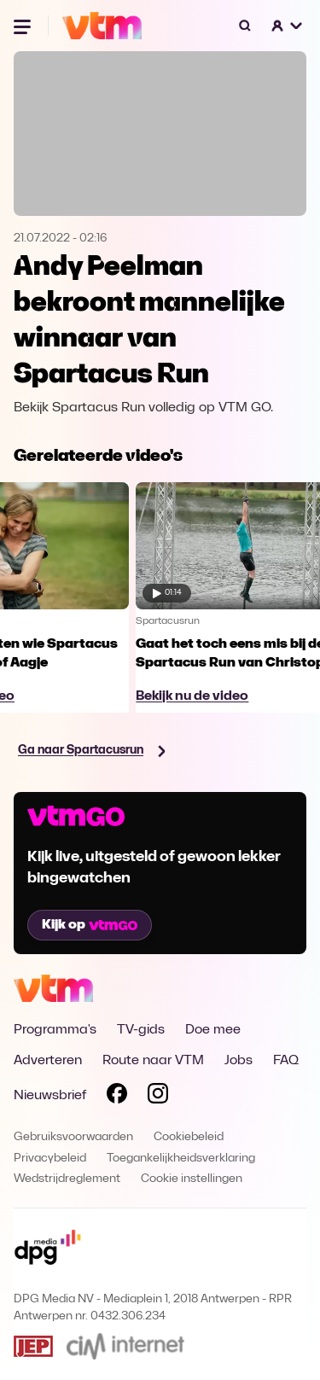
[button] (287, 25)
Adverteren (48, 1061)
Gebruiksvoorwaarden (73, 1137)
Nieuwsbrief (50, 1096)
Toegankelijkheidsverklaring (181, 1158)
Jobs (238, 1061)
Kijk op (89, 925)
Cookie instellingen (191, 1179)
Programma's (55, 1030)
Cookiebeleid (189, 1137)
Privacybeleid (50, 1158)
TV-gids (141, 1030)
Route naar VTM (153, 1061)
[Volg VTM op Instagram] (158, 1096)
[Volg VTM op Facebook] (117, 1096)
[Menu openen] (24, 25)
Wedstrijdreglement (67, 1179)
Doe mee (213, 1030)
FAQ (286, 1061)
